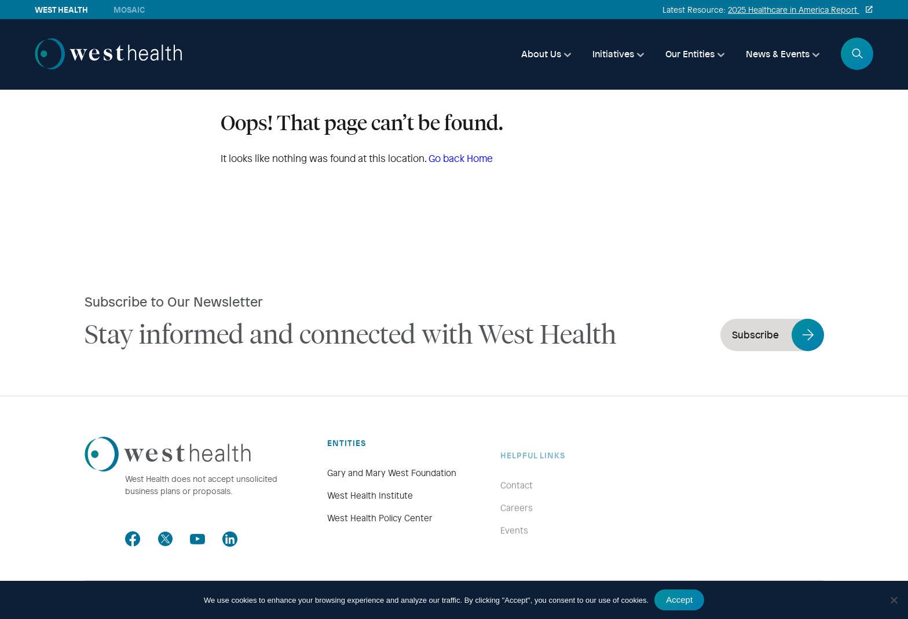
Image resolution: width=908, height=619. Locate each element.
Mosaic (129, 9)
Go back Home (461, 158)
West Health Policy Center (380, 534)
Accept (679, 600)
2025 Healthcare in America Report (793, 9)
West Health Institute (370, 511)
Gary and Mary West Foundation (391, 489)
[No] (893, 600)
